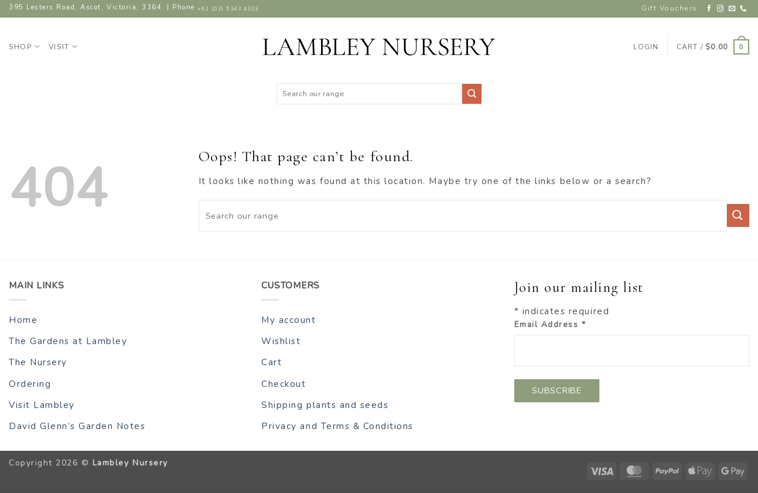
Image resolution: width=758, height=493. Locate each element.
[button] (713, 47)
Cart (271, 362)
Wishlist (281, 341)
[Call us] (743, 8)
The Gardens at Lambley (68, 341)
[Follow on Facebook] (709, 8)
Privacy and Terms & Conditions (337, 426)
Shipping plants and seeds (324, 405)
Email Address (550, 324)
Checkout (283, 384)
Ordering (30, 384)
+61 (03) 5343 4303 (227, 8)
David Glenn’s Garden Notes (77, 426)
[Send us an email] (732, 8)
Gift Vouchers (669, 8)
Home (23, 320)
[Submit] (472, 93)
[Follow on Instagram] (721, 8)
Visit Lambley (42, 405)
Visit (63, 46)
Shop (24, 46)
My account (288, 320)
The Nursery (38, 362)
